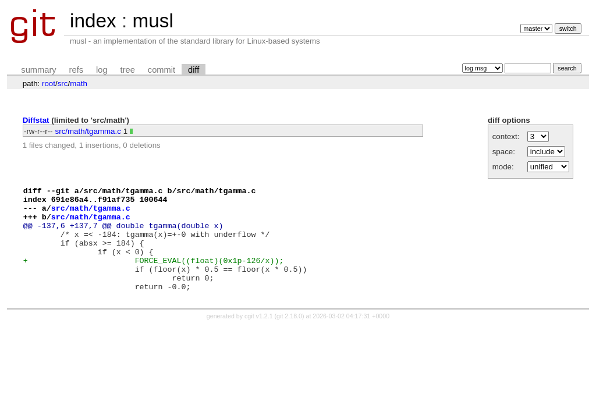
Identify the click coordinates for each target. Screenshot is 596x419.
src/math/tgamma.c (88, 131)
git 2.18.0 (289, 336)
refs (76, 69)
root (48, 83)
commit (161, 69)
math (78, 83)
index (93, 20)
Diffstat (36, 120)
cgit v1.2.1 (258, 336)
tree (127, 69)
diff (193, 69)
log (102, 69)
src (63, 83)
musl (152, 20)
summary (38, 69)
